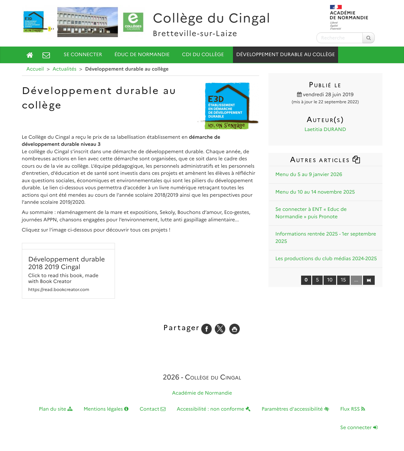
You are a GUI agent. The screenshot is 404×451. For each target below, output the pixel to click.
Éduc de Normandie (141, 55)
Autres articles (325, 159)
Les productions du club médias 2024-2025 (326, 259)
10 (330, 280)
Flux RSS (352, 409)
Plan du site (55, 409)
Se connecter (83, 55)
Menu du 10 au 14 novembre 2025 (315, 192)
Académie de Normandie (202, 393)
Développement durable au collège (285, 55)
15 (343, 280)
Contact (152, 409)
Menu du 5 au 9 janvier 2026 (308, 175)
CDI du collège (203, 55)
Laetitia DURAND (325, 130)
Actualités (64, 69)
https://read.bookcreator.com (58, 289)
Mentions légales (106, 409)
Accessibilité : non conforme (214, 409)
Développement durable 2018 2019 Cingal (66, 263)
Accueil (35, 69)
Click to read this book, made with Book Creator (63, 279)
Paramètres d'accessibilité (295, 409)
